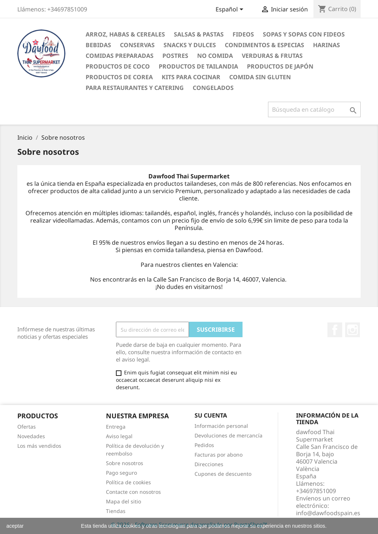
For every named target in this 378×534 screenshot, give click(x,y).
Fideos (243, 34)
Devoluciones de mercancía (228, 435)
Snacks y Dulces (190, 45)
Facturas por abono (219, 454)
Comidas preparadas (120, 56)
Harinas (326, 45)
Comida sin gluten (260, 77)
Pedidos (204, 445)
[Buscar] (314, 109)
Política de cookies (128, 482)
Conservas (137, 45)
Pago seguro (121, 472)
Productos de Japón (280, 66)
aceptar (15, 526)
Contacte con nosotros (133, 491)
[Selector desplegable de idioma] (231, 10)
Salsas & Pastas (199, 34)
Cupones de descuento (223, 473)
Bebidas (98, 45)
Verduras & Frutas (272, 56)
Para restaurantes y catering (135, 88)
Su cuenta (211, 415)
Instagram (352, 329)
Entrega (116, 426)
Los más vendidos (39, 445)
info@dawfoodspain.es (328, 513)
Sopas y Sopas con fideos (304, 34)
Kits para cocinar (191, 77)
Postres (175, 56)
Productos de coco (118, 66)
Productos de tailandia (198, 66)
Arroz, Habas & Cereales (125, 34)
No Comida (215, 56)
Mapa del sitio (123, 501)
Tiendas (116, 510)
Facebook (334, 329)
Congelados (213, 88)
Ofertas (26, 426)
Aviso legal (119, 436)
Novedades (31, 436)
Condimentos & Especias (264, 45)
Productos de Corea (119, 77)
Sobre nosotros (124, 463)
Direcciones (209, 464)
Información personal (221, 425)
